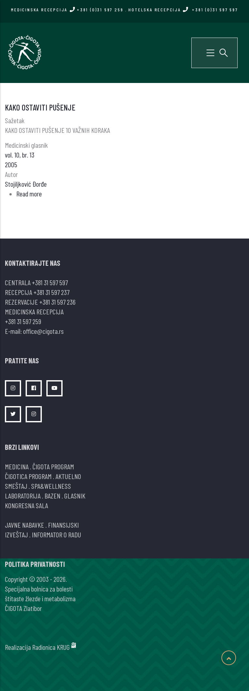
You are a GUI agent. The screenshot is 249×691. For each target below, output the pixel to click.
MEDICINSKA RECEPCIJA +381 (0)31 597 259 (67, 9)
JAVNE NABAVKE (24, 525)
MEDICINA (17, 466)
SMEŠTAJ (16, 486)
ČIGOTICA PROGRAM (28, 476)
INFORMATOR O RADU (56, 534)
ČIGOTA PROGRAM (53, 466)
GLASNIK (74, 495)
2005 (11, 164)
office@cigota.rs (43, 331)
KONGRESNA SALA (26, 505)
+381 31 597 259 (23, 321)
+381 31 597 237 (51, 292)
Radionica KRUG (51, 647)
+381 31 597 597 (50, 282)
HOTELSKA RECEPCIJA (183, 9)
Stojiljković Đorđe (26, 184)
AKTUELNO (68, 476)
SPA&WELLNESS (51, 486)
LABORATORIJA (23, 495)
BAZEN (52, 495)
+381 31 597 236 (57, 302)
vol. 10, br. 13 (19, 154)
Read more (29, 193)
